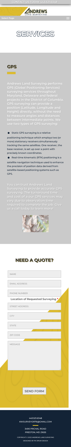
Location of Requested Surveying (34, 299)
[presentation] (30, 379)
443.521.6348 (35, 418)
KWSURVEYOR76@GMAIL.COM (35, 421)
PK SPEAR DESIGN (41, 441)
